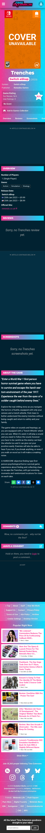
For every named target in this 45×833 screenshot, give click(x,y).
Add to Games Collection (15, 111)
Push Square (33, 798)
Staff (23, 606)
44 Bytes (27, 789)
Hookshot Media (20, 786)
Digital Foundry (20, 802)
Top (7, 606)
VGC (22, 806)
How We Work (34, 606)
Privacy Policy (33, 610)
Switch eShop (20, 84)
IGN (4, 806)
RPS (26, 810)
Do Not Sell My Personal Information (22, 791)
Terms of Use (12, 614)
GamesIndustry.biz (35, 806)
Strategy (26, 186)
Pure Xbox (7, 802)
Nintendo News (36, 802)
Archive (35, 614)
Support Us (10, 610)
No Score (8, 104)
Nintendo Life (19, 798)
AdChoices (36, 789)
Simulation (15, 186)
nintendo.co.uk (9, 208)
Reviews (18, 118)
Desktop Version (31, 619)
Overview (7, 118)
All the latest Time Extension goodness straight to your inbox (22, 821)
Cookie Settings (14, 619)
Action (5, 186)
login (34, 553)
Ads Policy (25, 614)
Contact (21, 610)
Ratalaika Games (21, 88)
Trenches (21, 75)
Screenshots (32, 118)
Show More (22, 756)
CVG (19, 810)
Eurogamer (13, 806)
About (15, 606)
